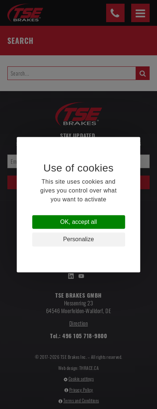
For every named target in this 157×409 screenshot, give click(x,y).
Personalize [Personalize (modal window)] (78, 239)
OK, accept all (78, 222)
